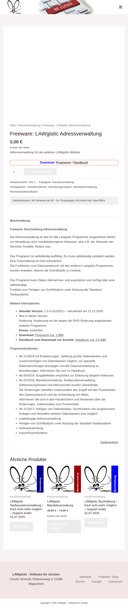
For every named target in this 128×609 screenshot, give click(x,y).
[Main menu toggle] (120, 7)
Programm (63, 162)
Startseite (85, 576)
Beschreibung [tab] (20, 220)
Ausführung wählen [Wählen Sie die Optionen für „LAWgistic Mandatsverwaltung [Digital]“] (58, 526)
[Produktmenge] (15, 171)
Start (13, 125)
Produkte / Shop (108, 576)
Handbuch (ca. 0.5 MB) (90, 340)
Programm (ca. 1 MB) (49, 335)
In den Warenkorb (40, 171)
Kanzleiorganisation (60, 186)
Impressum (115, 581)
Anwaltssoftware (37, 186)
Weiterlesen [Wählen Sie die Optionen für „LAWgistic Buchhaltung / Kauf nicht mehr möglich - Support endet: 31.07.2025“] (95, 522)
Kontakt (96, 581)
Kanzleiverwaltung (29, 125)
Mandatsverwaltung (85, 186)
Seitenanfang (109, 442)
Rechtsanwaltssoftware (24, 191)
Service (80, 581)
